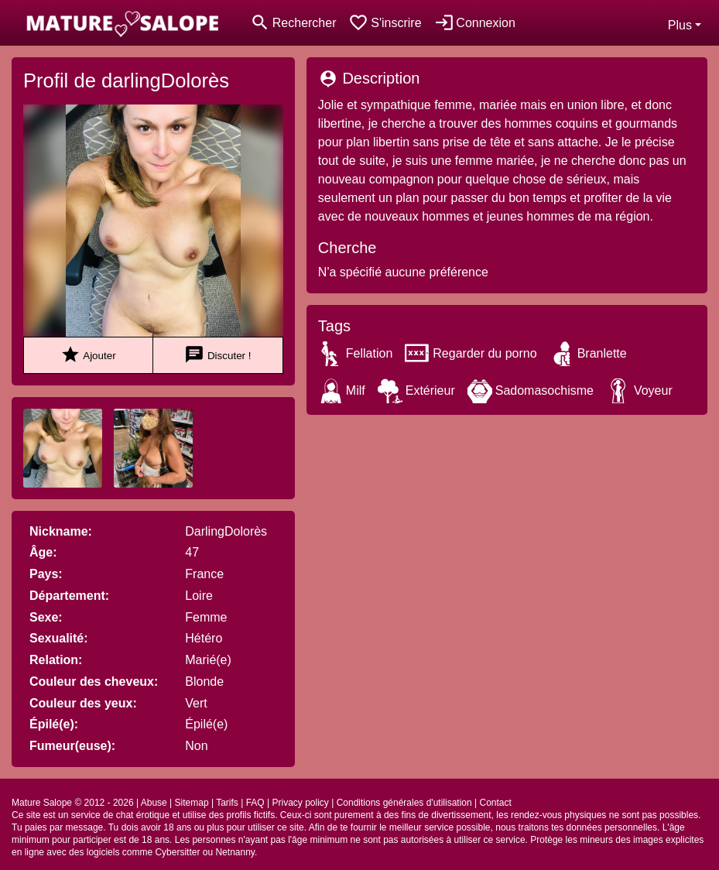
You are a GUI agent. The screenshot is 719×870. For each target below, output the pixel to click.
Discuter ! (217, 354)
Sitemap (192, 802)
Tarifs (227, 802)
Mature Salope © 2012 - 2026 (73, 802)
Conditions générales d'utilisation (404, 802)
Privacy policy (300, 802)
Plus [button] (680, 25)
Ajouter (87, 354)
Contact (496, 802)
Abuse (154, 802)
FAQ (255, 802)
